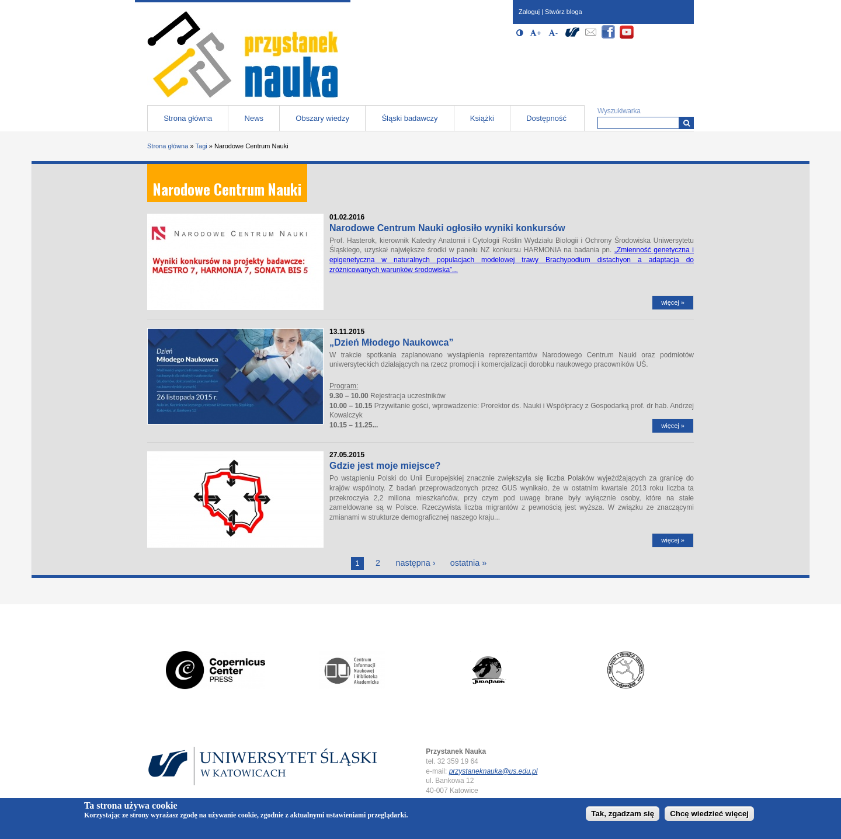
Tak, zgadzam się (622, 813)
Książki (482, 118)
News (254, 118)
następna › (415, 563)
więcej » (672, 302)
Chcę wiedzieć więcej (709, 813)
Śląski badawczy (409, 118)
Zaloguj (529, 11)
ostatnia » (468, 563)
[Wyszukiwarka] (686, 123)
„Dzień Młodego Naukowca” (391, 342)
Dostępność (546, 118)
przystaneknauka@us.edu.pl (493, 771)
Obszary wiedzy (322, 118)
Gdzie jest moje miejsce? (384, 466)
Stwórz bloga (563, 11)
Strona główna (188, 118)
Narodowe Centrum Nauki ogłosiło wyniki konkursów (447, 228)
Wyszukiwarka (619, 111)
